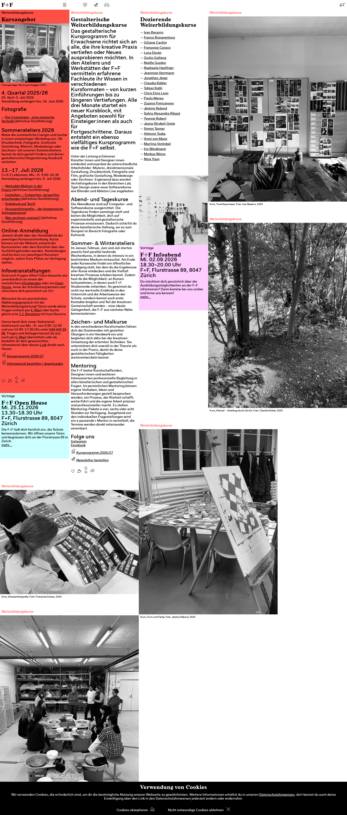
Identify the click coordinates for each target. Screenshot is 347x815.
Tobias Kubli (153, 88)
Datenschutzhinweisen (276, 795)
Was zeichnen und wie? (22, 218)
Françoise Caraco (157, 48)
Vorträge (147, 248)
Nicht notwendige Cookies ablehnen (196, 810)
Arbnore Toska (155, 134)
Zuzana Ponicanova (159, 103)
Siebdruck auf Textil (20, 204)
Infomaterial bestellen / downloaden (32, 364)
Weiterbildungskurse (156, 13)
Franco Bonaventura (159, 38)
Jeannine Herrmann (159, 73)
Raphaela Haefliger (159, 68)
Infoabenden (31, 283)
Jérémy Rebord (155, 108)
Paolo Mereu (154, 98)
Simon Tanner (154, 129)
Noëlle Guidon (155, 63)
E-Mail (36, 310)
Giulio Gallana (155, 58)
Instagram (79, 441)
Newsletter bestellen (90, 460)
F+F (7, 4)
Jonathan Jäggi (155, 78)
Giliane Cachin (155, 43)
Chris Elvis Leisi (156, 93)
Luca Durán (152, 53)
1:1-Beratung (29, 314)
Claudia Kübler (155, 83)
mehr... (145, 297)
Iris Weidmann (155, 149)
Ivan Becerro (153, 32)
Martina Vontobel (157, 144)
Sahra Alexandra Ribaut (162, 113)
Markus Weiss (155, 154)
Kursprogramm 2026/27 (22, 356)
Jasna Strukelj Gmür (159, 124)
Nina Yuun (152, 159)
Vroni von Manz (155, 139)
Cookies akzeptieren (132, 810)
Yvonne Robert (155, 119)
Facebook (78, 445)
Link (43, 345)
